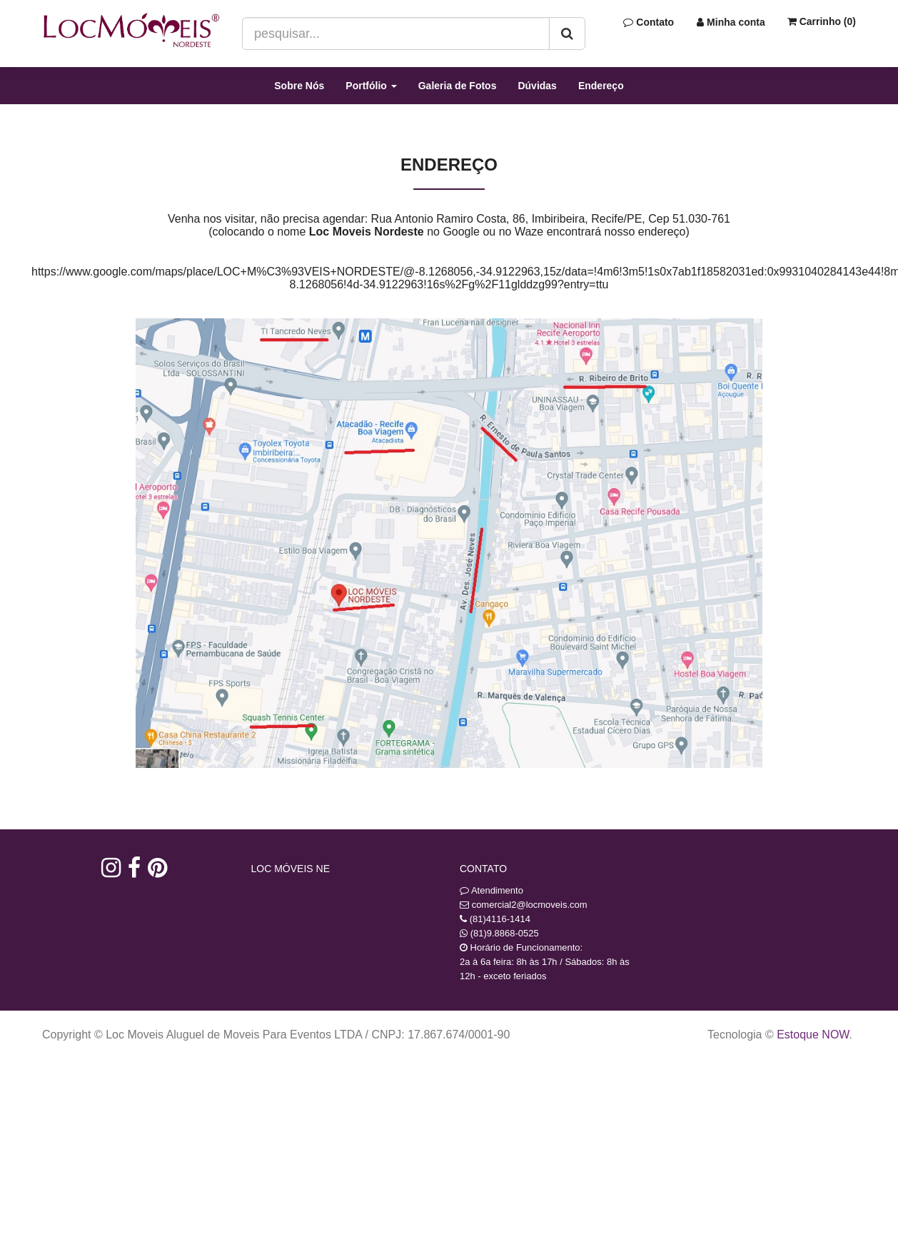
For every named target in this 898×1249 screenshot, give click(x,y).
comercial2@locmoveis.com (529, 904)
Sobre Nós (299, 85)
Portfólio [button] (370, 85)
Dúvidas (537, 85)
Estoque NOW (813, 1034)
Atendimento (491, 890)
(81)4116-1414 (500, 919)
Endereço (601, 85)
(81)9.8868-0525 (504, 933)
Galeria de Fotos (457, 85)
